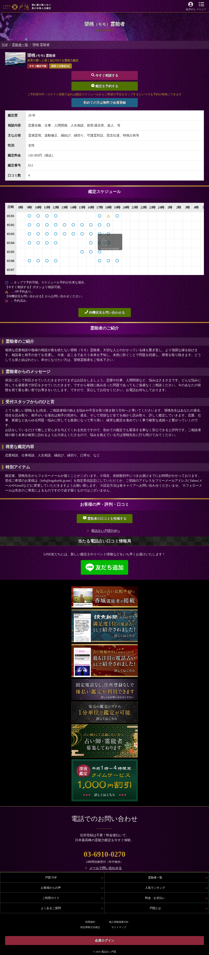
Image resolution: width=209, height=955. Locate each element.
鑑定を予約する (104, 86)
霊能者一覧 (20, 45)
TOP (5, 45)
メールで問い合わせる (105, 868)
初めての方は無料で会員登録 (104, 102)
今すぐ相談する (104, 75)
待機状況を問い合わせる (104, 312)
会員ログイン (104, 940)
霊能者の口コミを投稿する (104, 518)
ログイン (191, 9)
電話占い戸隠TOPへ (105, 530)
